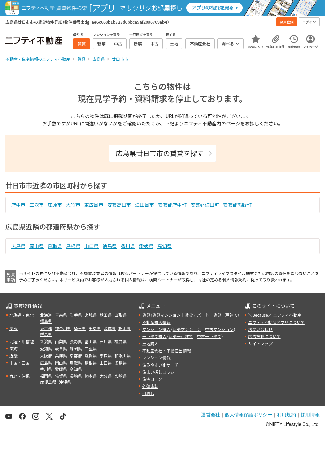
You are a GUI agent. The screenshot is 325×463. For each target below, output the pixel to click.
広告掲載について (264, 336)
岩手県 (76, 315)
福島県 (46, 321)
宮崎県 (120, 376)
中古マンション (219, 329)
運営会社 (210, 414)
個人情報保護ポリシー (248, 414)
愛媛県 (146, 246)
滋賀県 (91, 355)
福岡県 (46, 376)
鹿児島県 (48, 382)
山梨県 (61, 341)
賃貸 (146, 315)
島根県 (73, 246)
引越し (148, 393)
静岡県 (76, 348)
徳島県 (110, 246)
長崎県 (76, 376)
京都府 (76, 355)
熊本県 (91, 376)
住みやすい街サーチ (160, 365)
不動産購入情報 (156, 322)
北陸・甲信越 (21, 341)
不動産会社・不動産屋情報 (166, 350)
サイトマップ (260, 343)
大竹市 (73, 204)
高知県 (164, 246)
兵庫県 (61, 355)
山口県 (91, 246)
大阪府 (46, 355)
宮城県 (91, 315)
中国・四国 (19, 363)
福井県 (120, 341)
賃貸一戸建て (225, 315)
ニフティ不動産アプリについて (276, 322)
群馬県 (46, 334)
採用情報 (310, 414)
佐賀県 (61, 376)
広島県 (18, 246)
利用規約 (286, 414)
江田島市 (144, 204)
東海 (13, 348)
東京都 (46, 328)
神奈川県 (63, 328)
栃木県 (124, 328)
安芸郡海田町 (205, 204)
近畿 (13, 355)
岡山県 (36, 246)
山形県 (120, 315)
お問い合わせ (260, 329)
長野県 (76, 341)
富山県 (91, 341)
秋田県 (106, 315)
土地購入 (150, 343)
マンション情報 (156, 357)
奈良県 (106, 355)
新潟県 (46, 341)
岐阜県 (61, 348)
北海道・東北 (21, 315)
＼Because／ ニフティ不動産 (274, 315)
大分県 (106, 376)
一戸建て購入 (154, 336)
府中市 (18, 204)
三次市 (36, 204)
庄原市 (55, 204)
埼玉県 (80, 328)
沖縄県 (65, 382)
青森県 (61, 315)
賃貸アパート (197, 315)
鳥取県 (55, 246)
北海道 (46, 315)
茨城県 (110, 328)
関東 (13, 328)
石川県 (106, 341)
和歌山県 (122, 355)
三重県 (91, 348)
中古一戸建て (209, 336)
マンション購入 (156, 329)
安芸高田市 (119, 204)
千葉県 (95, 328)
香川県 (128, 246)
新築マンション (187, 329)
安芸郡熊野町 (237, 204)
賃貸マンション (166, 315)
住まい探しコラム (158, 372)
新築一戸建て (181, 336)
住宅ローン (152, 379)
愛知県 (46, 348)
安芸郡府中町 (172, 204)
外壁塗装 (150, 386)
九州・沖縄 (19, 376)
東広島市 (93, 204)
